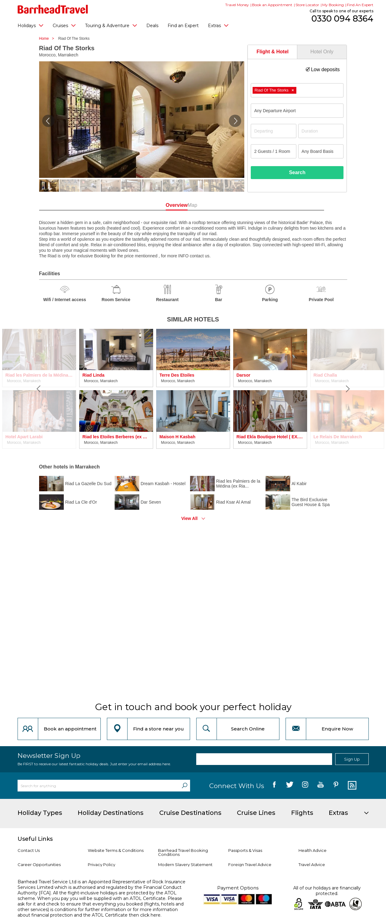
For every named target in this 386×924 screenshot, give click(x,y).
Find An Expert (360, 4)
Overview (165, 205)
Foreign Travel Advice (249, 864)
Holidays (30, 25)
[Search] (184, 785)
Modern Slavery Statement (185, 864)
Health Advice (313, 850)
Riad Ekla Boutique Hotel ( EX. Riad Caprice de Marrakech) (270, 436)
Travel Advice (312, 864)
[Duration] (321, 131)
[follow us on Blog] (351, 786)
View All (189, 518)
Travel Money (237, 4)
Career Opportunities (39, 864)
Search (297, 172)
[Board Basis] (321, 151)
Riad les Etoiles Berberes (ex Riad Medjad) (116, 436)
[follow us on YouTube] (320, 786)
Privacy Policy (101, 864)
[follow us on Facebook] (274, 786)
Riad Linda (94, 375)
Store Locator (307, 4)
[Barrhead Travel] (53, 9)
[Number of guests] (273, 151)
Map (221, 205)
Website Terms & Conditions (116, 850)
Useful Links (35, 839)
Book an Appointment (272, 4)
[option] (116, 388)
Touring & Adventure (111, 25)
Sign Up (352, 759)
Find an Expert (183, 25)
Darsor (243, 375)
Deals (152, 25)
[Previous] (39, 388)
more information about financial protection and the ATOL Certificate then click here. (98, 912)
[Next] (347, 388)
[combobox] (297, 90)
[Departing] (273, 131)
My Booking (333, 4)
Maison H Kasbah (178, 436)
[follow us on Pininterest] (336, 786)
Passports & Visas (245, 850)
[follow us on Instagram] (305, 786)
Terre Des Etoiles (177, 375)
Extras (218, 25)
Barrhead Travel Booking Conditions (183, 852)
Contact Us (29, 850)
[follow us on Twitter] (289, 786)
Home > (48, 38)
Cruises (64, 25)
